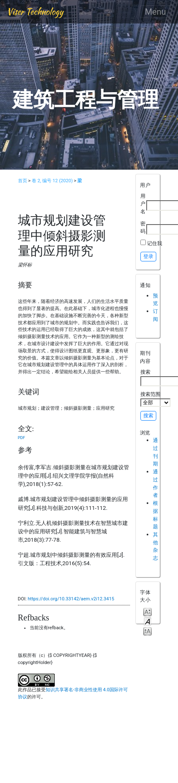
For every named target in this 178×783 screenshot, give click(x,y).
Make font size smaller (147, 611)
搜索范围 (155, 399)
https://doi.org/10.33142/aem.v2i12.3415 (71, 599)
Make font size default (147, 621)
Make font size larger (147, 631)
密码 (142, 227)
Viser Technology (35, 11)
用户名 (142, 203)
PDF (21, 437)
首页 (22, 180)
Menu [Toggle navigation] (155, 12)
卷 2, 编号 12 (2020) (52, 180)
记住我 (154, 243)
